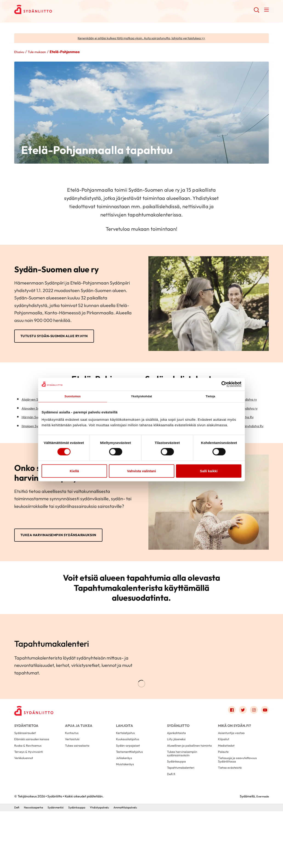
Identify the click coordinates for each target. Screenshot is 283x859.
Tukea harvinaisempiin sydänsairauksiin (63, 566)
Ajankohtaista (177, 769)
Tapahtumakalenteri (182, 814)
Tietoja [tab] (210, 397)
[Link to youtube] (264, 742)
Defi (17, 855)
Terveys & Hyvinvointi (30, 791)
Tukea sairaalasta (78, 783)
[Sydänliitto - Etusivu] (37, 743)
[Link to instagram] (251, 742)
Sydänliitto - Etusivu (51, 10)
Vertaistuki (73, 776)
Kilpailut (224, 776)
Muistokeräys (126, 805)
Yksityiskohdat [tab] (141, 397)
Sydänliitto (178, 758)
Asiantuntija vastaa (233, 769)
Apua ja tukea (78, 758)
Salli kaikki (209, 472)
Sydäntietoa (26, 758)
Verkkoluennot (25, 798)
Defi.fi (171, 821)
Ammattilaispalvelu (139, 855)
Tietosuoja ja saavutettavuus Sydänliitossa (239, 800)
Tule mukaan (39, 52)
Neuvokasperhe (36, 855)
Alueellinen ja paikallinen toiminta (185, 785)
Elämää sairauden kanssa (33, 776)
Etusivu (20, 52)
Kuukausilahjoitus (129, 776)
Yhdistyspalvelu (111, 855)
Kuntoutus (72, 769)
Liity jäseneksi (177, 776)
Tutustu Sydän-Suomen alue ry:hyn (58, 337)
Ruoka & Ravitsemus (29, 783)
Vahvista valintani (141, 472)
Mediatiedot (227, 783)
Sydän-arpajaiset (129, 783)
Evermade (261, 844)
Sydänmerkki (61, 855)
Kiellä (74, 472)
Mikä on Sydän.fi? (234, 758)
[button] (255, 11)
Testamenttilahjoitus (131, 791)
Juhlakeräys (125, 798)
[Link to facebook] (227, 742)
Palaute (224, 791)
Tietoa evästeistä (231, 810)
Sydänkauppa (177, 806)
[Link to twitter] (239, 742)
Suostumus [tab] (72, 397)
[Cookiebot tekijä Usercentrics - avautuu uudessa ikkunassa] (221, 383)
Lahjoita (124, 758)
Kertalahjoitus (126, 769)
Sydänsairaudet (26, 769)
